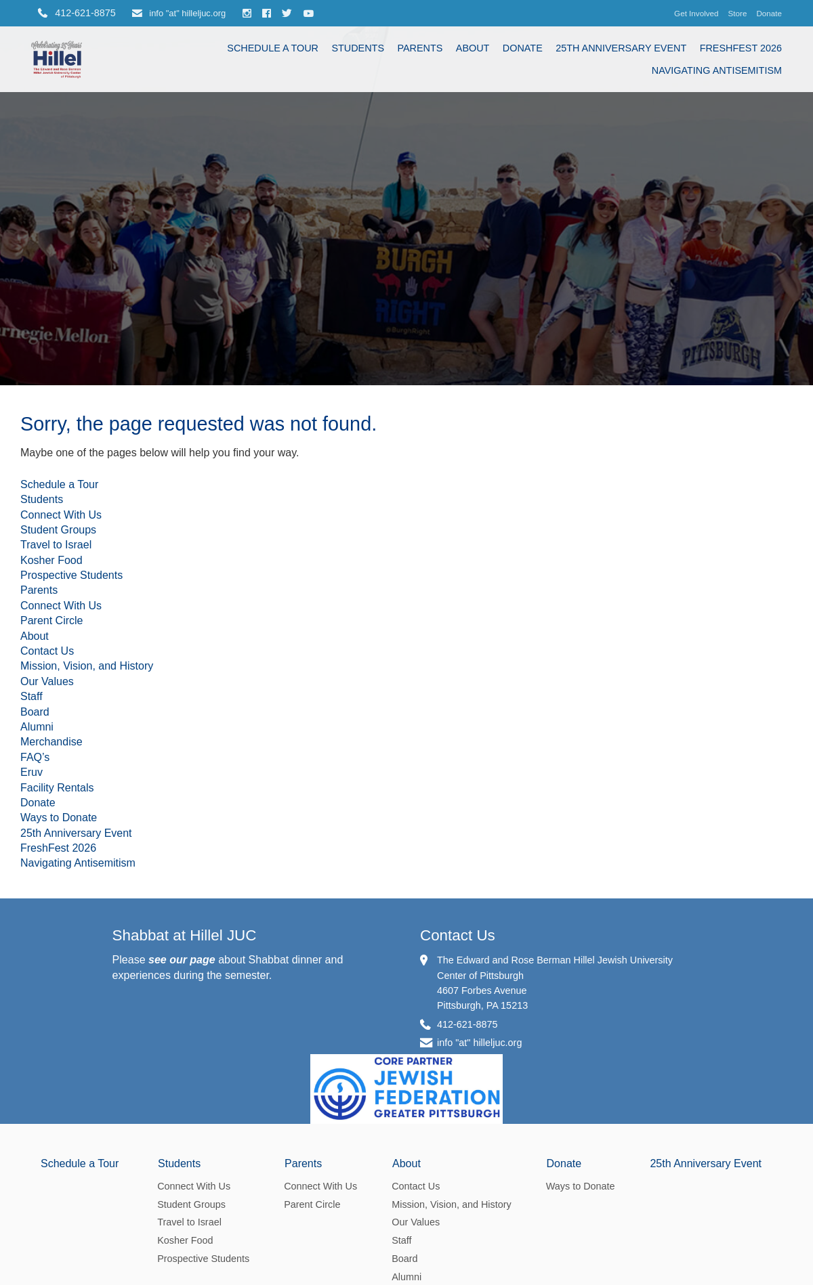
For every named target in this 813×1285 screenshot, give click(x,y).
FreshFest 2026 (741, 48)
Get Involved (696, 13)
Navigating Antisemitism (717, 70)
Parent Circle (51, 620)
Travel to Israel (55, 544)
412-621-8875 (467, 1024)
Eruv (31, 772)
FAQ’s (34, 757)
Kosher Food (51, 560)
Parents (419, 48)
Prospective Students (71, 575)
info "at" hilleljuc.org (179, 13)
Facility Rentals (56, 787)
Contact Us (47, 651)
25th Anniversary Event (621, 48)
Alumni (37, 727)
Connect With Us (61, 515)
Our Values (47, 681)
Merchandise (51, 741)
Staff (31, 696)
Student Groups (58, 530)
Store (737, 13)
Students (357, 48)
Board (34, 712)
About (473, 48)
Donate (769, 13)
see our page (181, 959)
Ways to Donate (58, 817)
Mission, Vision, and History (86, 666)
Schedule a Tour (272, 48)
